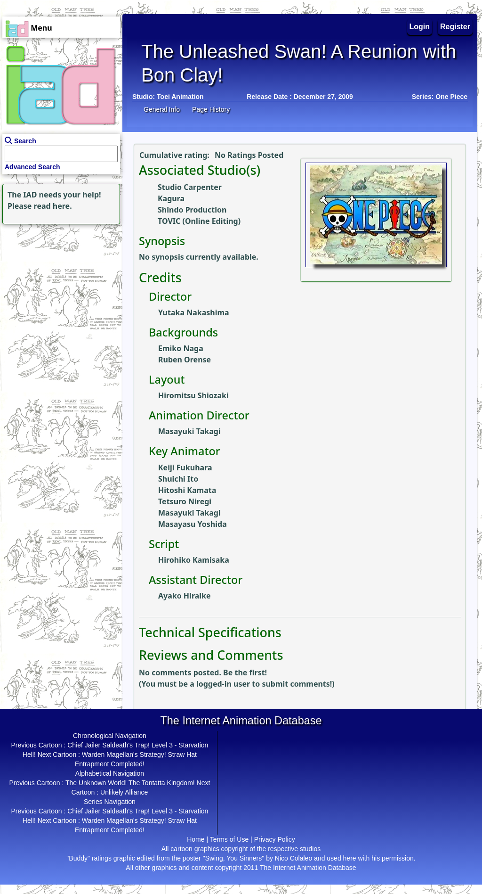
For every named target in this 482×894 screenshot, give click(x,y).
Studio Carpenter (190, 187)
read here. (53, 206)
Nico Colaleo (293, 858)
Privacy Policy (274, 839)
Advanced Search (32, 167)
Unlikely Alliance (124, 792)
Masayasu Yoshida (192, 524)
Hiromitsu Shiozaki (193, 395)
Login (420, 27)
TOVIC (169, 221)
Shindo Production (192, 210)
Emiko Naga (180, 348)
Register (455, 27)
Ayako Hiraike (184, 596)
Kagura (171, 198)
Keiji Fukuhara (185, 467)
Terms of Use (229, 839)
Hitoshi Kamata (187, 490)
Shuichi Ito (178, 479)
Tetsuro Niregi (184, 501)
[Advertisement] (59, 285)
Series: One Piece (439, 96)
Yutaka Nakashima (193, 312)
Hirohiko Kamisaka (193, 560)
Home (195, 839)
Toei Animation (180, 96)
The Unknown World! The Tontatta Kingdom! (130, 783)
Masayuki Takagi (189, 431)
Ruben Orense (184, 359)
